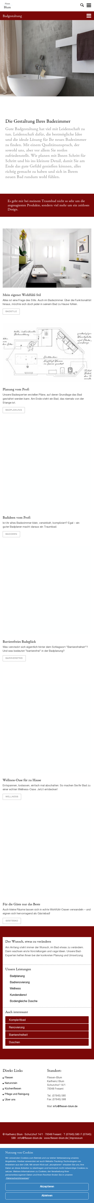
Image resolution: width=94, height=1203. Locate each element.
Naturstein (11, 1083)
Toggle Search (82, 5)
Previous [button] (7, 926)
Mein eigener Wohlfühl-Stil (22, 295)
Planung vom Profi (16, 389)
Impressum (76, 1138)
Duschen (14, 1042)
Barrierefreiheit (18, 1035)
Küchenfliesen (13, 1089)
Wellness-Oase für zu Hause (22, 780)
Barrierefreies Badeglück (19, 641)
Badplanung (14, 410)
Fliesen (9, 1078)
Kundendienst (18, 995)
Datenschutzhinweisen (17, 1184)
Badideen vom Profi (16, 517)
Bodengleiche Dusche (23, 1001)
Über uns (10, 1100)
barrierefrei (14, 658)
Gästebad (12, 921)
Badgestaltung (12, 16)
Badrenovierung (20, 982)
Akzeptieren (47, 1192)
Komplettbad (17, 1020)
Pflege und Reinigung (17, 1094)
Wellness (12, 797)
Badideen (11, 534)
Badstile (11, 312)
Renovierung (17, 1027)
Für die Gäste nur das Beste (21, 904)
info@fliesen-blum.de (65, 1106)
